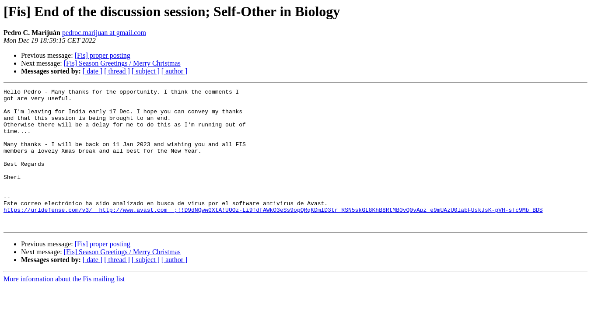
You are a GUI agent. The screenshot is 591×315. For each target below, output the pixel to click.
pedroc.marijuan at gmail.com (104, 32)
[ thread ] (117, 71)
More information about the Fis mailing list (64, 306)
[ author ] (174, 71)
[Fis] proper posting (102, 55)
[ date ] (92, 71)
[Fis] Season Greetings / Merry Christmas (122, 63)
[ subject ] (146, 71)
